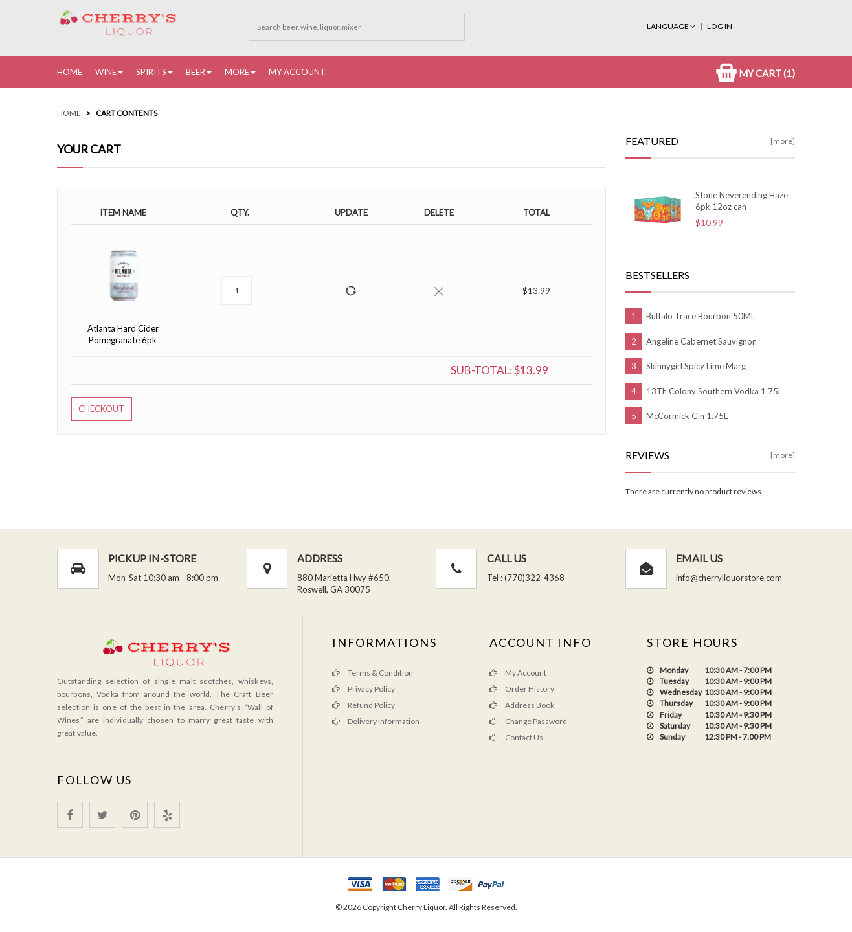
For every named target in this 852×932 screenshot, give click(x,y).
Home (69, 72)
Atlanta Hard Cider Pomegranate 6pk (123, 334)
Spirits (151, 72)
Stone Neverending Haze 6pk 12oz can (741, 201)
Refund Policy (363, 705)
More (237, 72)
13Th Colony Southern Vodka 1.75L (714, 391)
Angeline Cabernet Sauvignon (701, 341)
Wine (106, 72)
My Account (297, 72)
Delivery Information (376, 721)
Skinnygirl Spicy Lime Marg (696, 366)
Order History (521, 689)
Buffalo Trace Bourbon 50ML (700, 316)
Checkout (101, 408)
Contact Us (516, 737)
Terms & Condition (372, 672)
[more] (782, 141)
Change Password (528, 721)
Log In (719, 26)
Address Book (521, 705)
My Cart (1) (755, 73)
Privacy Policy (363, 689)
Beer (195, 72)
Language (672, 26)
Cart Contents (126, 113)
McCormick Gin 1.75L (687, 416)
